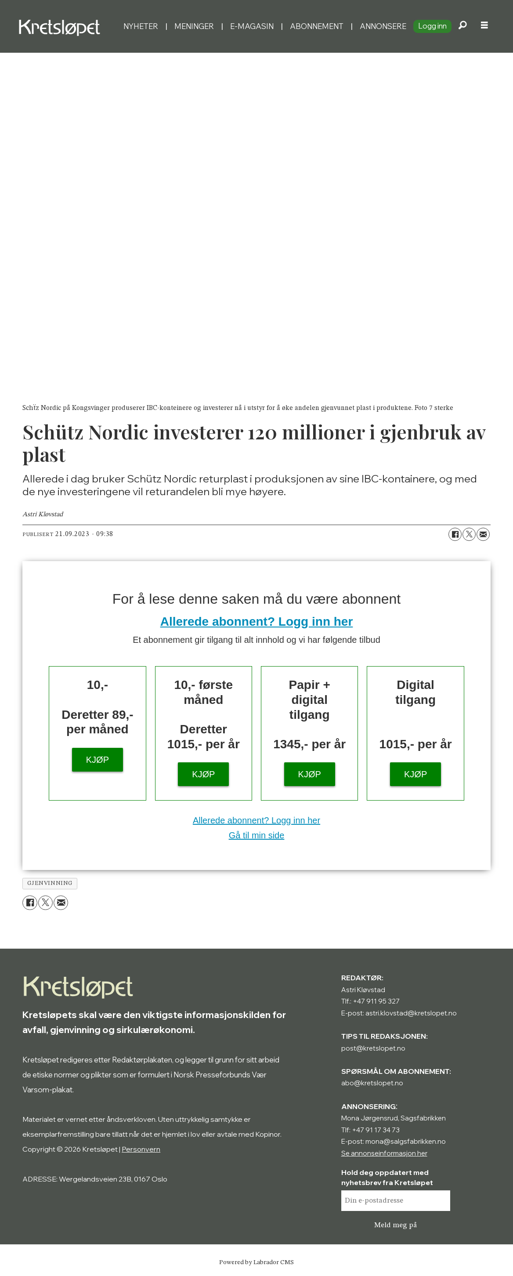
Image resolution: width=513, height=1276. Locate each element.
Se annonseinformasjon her (384, 1153)
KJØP (97, 760)
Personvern (141, 1149)
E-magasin (252, 26)
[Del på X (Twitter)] (469, 534)
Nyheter (140, 26)
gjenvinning (50, 883)
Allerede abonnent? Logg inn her (256, 621)
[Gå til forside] (61, 26)
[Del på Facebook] (455, 534)
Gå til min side (257, 835)
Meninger (194, 26)
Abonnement (316, 26)
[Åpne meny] (484, 26)
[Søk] (462, 26)
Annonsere (383, 26)
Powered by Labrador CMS (256, 1262)
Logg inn (432, 25)
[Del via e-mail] (483, 534)
